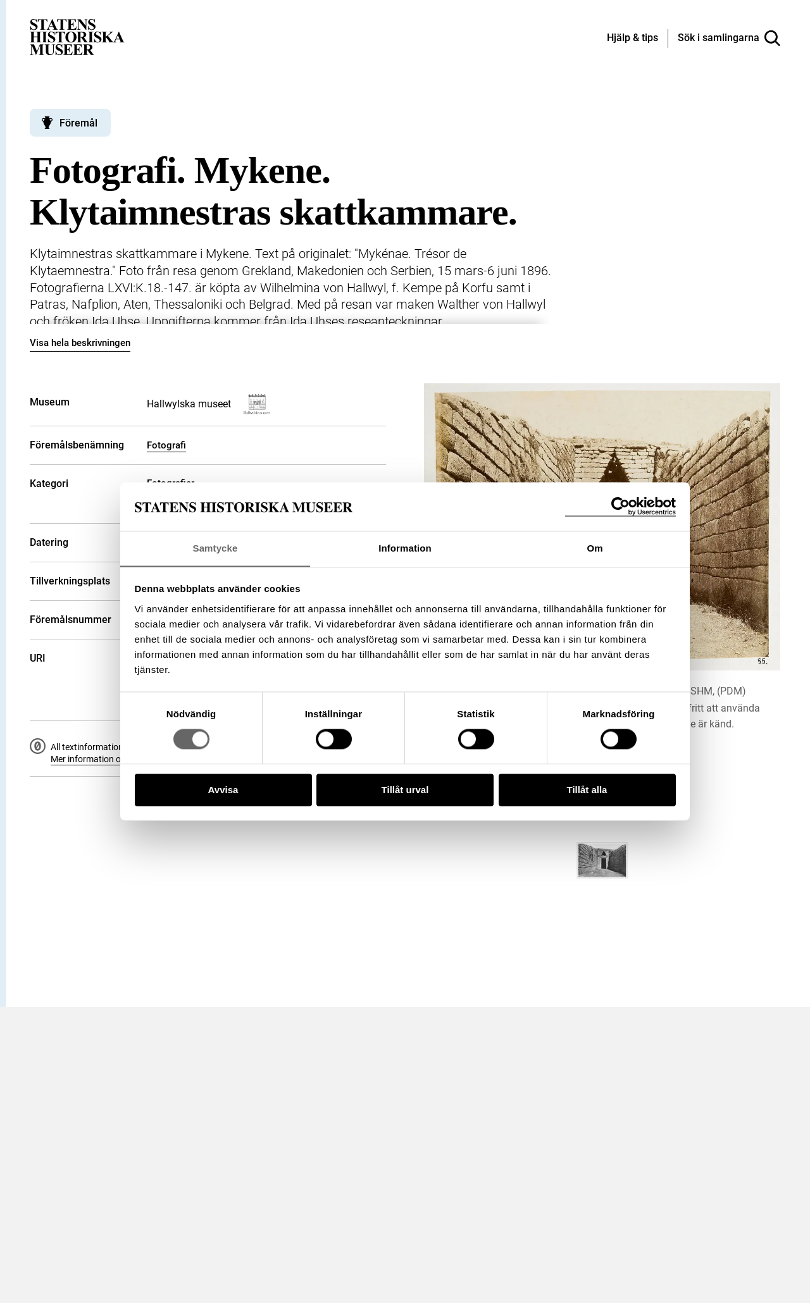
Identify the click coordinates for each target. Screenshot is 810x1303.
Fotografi (166, 445)
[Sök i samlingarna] (729, 38)
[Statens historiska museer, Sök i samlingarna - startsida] (77, 36)
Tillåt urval (405, 790)
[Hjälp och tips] (632, 38)
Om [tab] (594, 548)
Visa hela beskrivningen (80, 343)
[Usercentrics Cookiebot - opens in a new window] (620, 506)
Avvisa (223, 790)
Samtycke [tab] (215, 548)
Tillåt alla (587, 790)
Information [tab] (405, 548)
